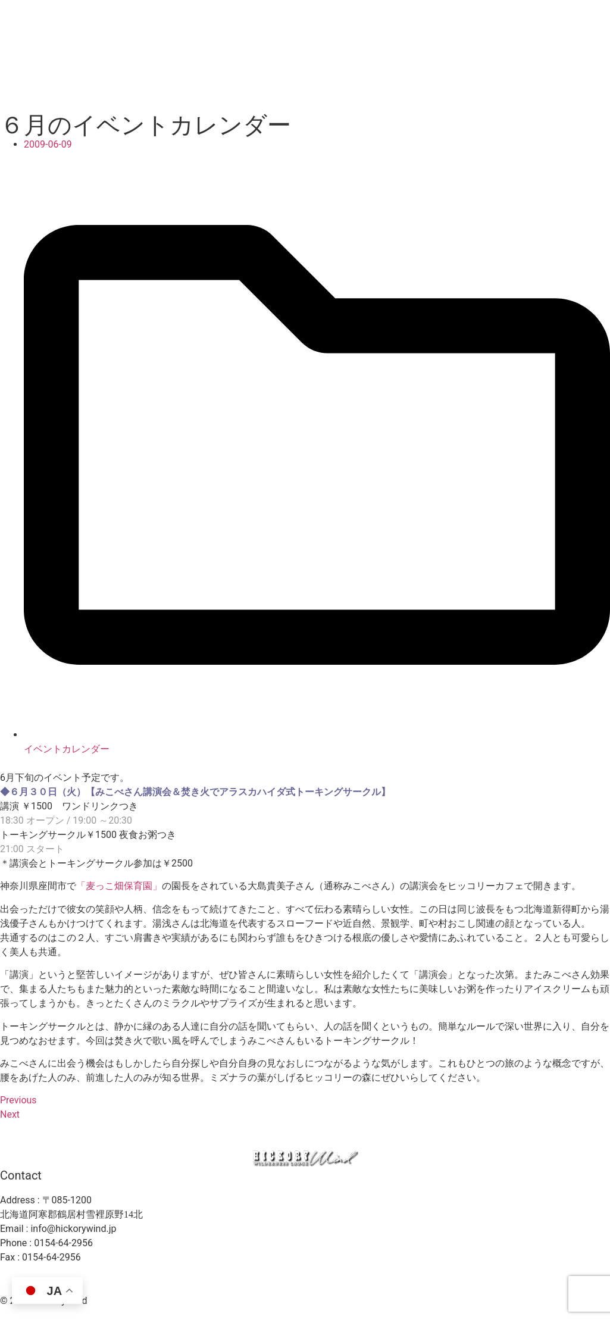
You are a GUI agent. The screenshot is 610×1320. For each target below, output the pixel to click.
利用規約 (386, 1279)
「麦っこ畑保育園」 (119, 886)
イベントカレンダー (67, 749)
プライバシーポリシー (310, 1279)
